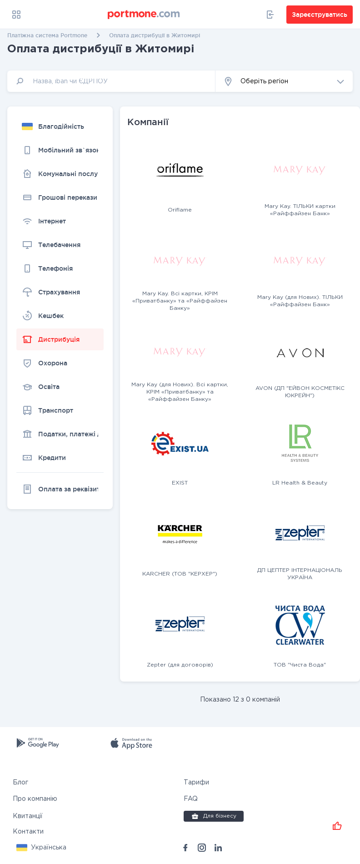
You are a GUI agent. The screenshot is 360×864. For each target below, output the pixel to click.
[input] (111, 81)
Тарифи (196, 782)
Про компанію (35, 799)
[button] (284, 81)
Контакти (28, 831)
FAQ (191, 799)
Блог (20, 782)
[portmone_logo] (144, 14)
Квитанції (28, 816)
